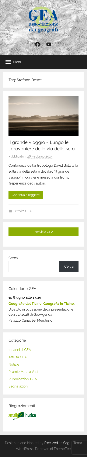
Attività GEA (23, 211)
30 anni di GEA (19, 350)
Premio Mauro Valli (23, 372)
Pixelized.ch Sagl (57, 443)
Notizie (13, 364)
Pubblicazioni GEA (22, 379)
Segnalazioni (18, 386)
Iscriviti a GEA (43, 232)
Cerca (13, 258)
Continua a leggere (26, 195)
